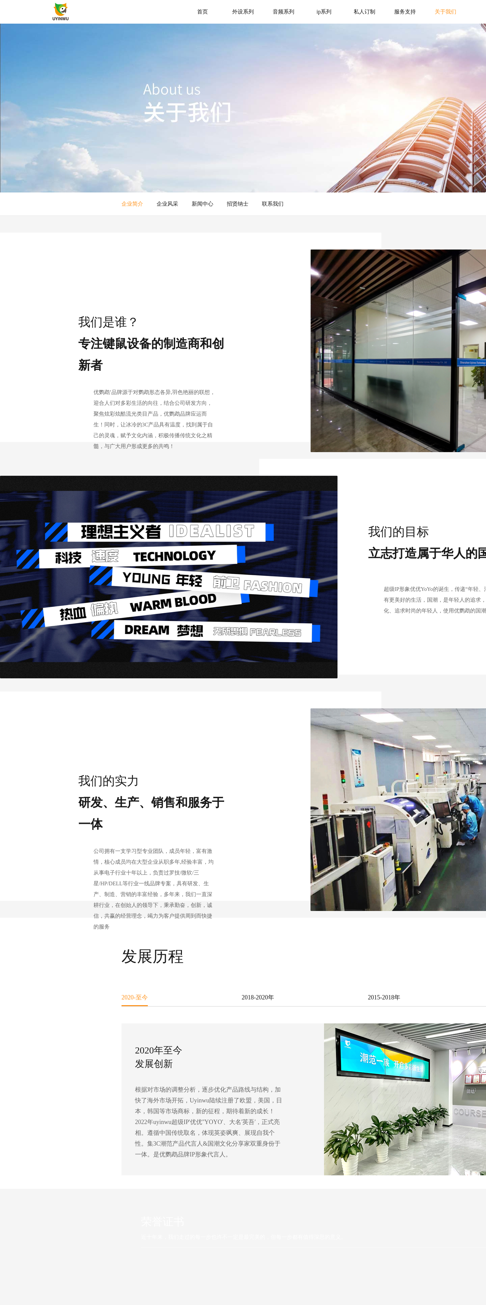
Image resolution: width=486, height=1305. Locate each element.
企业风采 (167, 204)
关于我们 (445, 12)
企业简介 (132, 204)
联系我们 (273, 204)
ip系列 (324, 12)
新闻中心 (202, 204)
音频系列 (283, 12)
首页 (202, 12)
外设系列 (243, 12)
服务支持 (405, 12)
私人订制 (364, 12)
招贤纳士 (237, 204)
